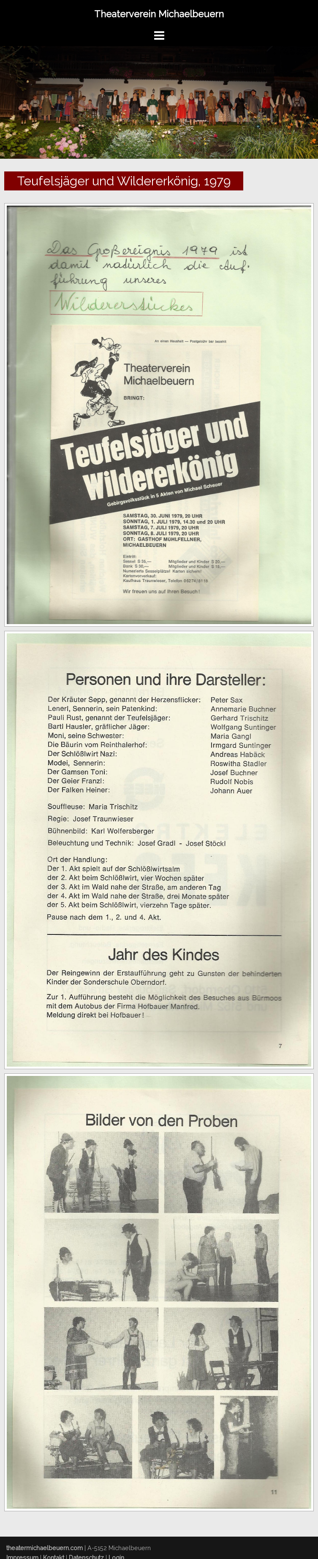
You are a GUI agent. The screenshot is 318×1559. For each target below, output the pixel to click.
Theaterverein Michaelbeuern (159, 13)
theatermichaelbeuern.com (44, 1547)
